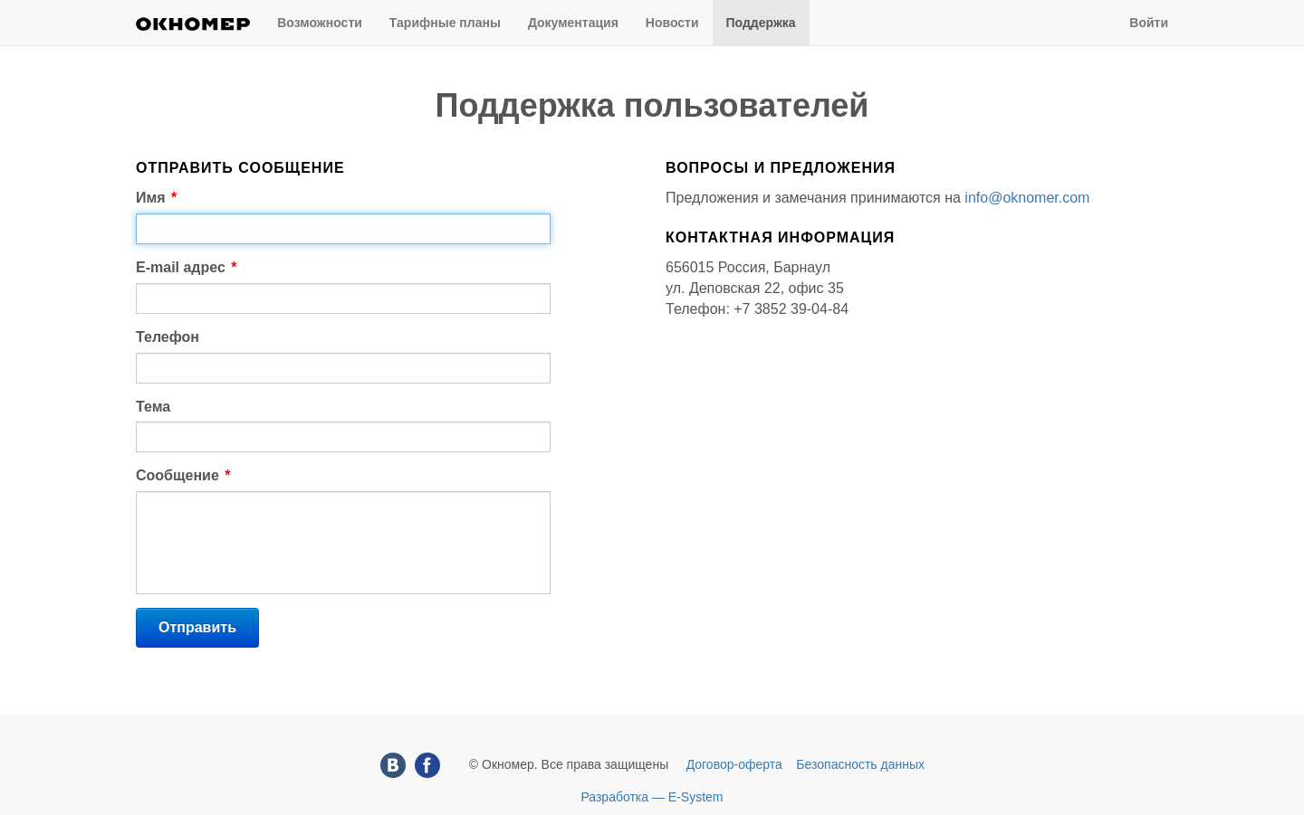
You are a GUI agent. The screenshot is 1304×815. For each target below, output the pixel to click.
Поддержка (761, 22)
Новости (672, 22)
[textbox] (343, 228)
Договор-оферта (734, 764)
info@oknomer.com (1026, 197)
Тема (153, 406)
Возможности (319, 22)
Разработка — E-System (651, 797)
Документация (573, 22)
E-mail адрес (186, 267)
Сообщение (183, 475)
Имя (156, 197)
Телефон (167, 337)
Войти (1148, 22)
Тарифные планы (445, 22)
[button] (197, 628)
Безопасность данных (860, 764)
